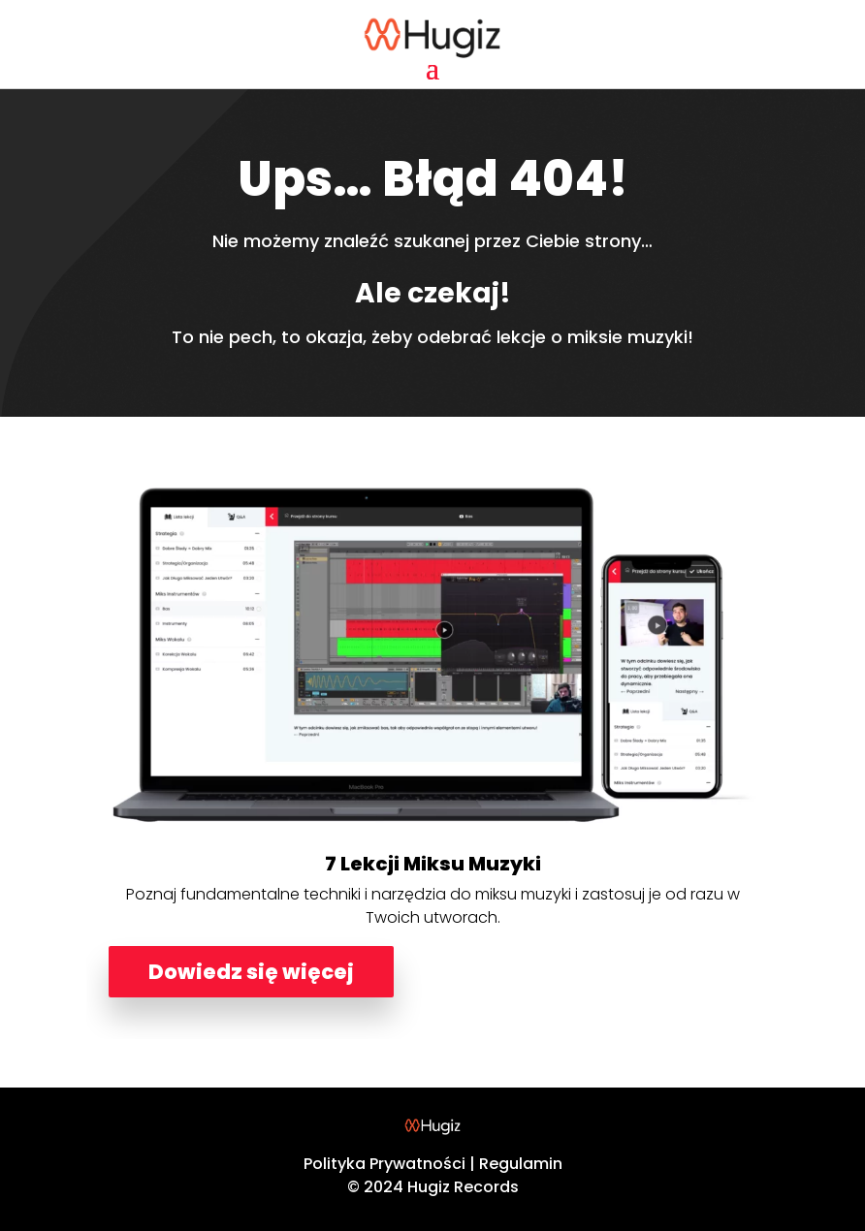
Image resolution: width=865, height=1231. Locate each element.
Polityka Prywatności (384, 1163)
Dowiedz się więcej (251, 972)
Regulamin (520, 1163)
